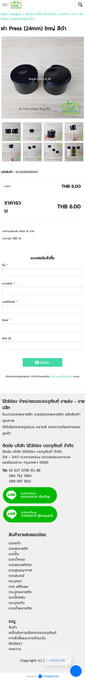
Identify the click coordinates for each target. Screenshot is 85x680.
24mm (63, 14)
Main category (11, 14)
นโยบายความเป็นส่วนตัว (61, 376)
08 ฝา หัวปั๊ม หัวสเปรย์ (40, 14)
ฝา (74, 14)
